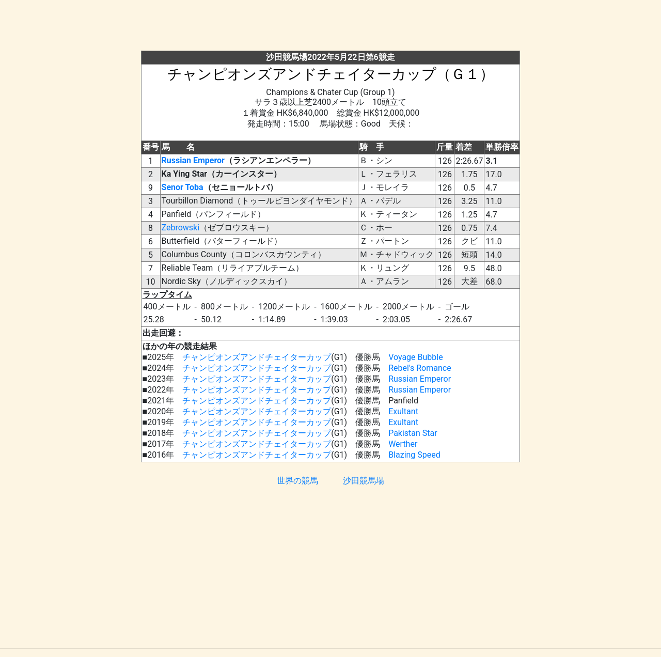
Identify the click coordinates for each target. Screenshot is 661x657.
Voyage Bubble (415, 357)
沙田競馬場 (363, 481)
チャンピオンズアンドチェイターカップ (256, 357)
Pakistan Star (412, 433)
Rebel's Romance (419, 368)
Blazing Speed (414, 455)
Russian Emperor (193, 160)
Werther (402, 444)
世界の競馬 (297, 481)
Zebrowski (181, 227)
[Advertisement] (330, 27)
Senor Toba (182, 187)
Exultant (403, 411)
